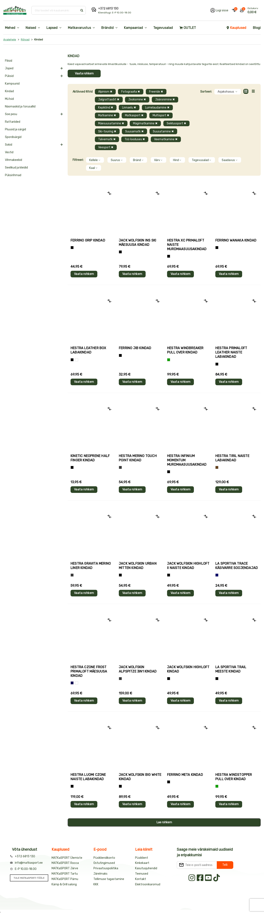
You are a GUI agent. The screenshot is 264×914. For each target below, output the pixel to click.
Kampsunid (12, 83)
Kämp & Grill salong (64, 884)
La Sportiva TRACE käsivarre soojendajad (236, 566)
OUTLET (187, 28)
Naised (31, 28)
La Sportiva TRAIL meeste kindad (230, 669)
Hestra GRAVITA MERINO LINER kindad (91, 566)
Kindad (9, 91)
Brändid (107, 28)
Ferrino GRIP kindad (88, 240)
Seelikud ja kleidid (16, 167)
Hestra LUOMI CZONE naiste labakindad (88, 777)
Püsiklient (141, 858)
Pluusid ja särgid (15, 129)
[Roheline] (168, 359)
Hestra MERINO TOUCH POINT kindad (138, 458)
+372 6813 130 (108, 8)
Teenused (141, 873)
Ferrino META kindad (185, 775)
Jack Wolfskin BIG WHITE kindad (140, 777)
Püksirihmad (13, 175)
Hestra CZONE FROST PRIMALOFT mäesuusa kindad (89, 671)
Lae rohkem (164, 822)
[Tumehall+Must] (72, 247)
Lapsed (52, 28)
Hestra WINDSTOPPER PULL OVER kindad (233, 777)
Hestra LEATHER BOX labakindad (88, 350)
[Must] (120, 251)
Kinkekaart (142, 863)
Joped (9, 68)
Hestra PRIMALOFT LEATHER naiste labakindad (231, 352)
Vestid (9, 152)
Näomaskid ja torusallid (20, 106)
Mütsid (9, 99)
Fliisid (8, 60)
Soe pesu (11, 114)
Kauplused (236, 28)
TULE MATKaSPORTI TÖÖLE (29, 877)
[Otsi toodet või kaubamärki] (55, 10)
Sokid (8, 144)
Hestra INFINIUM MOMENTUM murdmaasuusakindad (187, 460)
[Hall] (120, 467)
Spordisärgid (13, 137)
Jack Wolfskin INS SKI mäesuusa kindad (137, 242)
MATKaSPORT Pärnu (65, 879)
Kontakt (140, 879)
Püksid (9, 76)
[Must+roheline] (216, 678)
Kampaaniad (133, 28)
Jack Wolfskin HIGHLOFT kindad (188, 669)
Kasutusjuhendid (146, 868)
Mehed (10, 28)
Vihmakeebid (13, 160)
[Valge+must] (76, 682)
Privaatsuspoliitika (105, 868)
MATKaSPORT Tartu (65, 873)
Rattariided (12, 122)
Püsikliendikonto (104, 858)
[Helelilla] (168, 256)
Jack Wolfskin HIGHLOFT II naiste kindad (188, 566)
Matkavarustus (79, 28)
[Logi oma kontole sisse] (219, 10)
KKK (95, 884)
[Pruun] (216, 467)
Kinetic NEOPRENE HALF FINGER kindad (90, 458)
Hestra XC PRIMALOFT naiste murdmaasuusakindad (187, 244)
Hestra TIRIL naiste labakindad (232, 458)
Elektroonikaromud (147, 884)
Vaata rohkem (84, 73)
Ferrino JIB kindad (135, 348)
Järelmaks (100, 873)
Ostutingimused (104, 863)
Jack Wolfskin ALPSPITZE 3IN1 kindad (138, 669)
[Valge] (76, 359)
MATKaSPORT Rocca (65, 863)
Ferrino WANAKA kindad (235, 240)
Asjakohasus (228, 91)
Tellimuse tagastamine (108, 879)
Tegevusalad (163, 28)
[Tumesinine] (72, 682)
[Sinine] (216, 575)
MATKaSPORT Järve (65, 868)
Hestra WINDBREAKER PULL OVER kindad (185, 350)
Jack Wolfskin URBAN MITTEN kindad (138, 566)
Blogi (257, 28)
